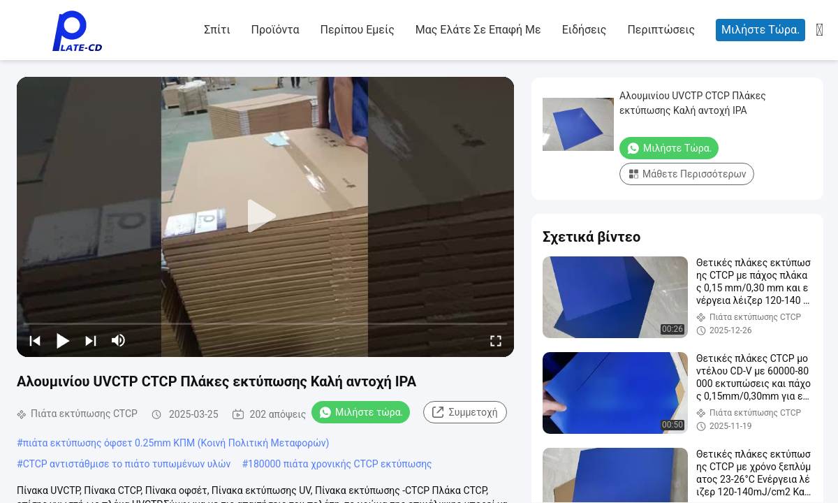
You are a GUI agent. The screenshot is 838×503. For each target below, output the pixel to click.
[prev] (35, 340)
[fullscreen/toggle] (496, 340)
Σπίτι (217, 29)
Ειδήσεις (584, 29)
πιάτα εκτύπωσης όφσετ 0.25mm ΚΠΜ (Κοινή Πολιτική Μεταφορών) (176, 443)
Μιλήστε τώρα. (760, 29)
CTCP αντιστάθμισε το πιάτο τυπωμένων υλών (127, 463)
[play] (265, 216)
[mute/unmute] (119, 340)
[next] (91, 340)
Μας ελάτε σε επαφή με (478, 29)
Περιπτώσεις (661, 29)
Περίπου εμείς (357, 29)
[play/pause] (63, 340)
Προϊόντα (275, 29)
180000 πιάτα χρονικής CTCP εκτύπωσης (340, 463)
